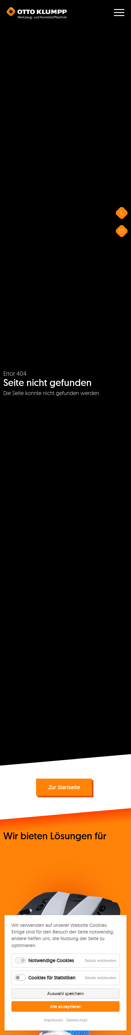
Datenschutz (76, 1020)
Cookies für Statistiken (51, 978)
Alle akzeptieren (65, 1006)
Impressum (53, 1020)
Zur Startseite (64, 787)
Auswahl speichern (65, 993)
